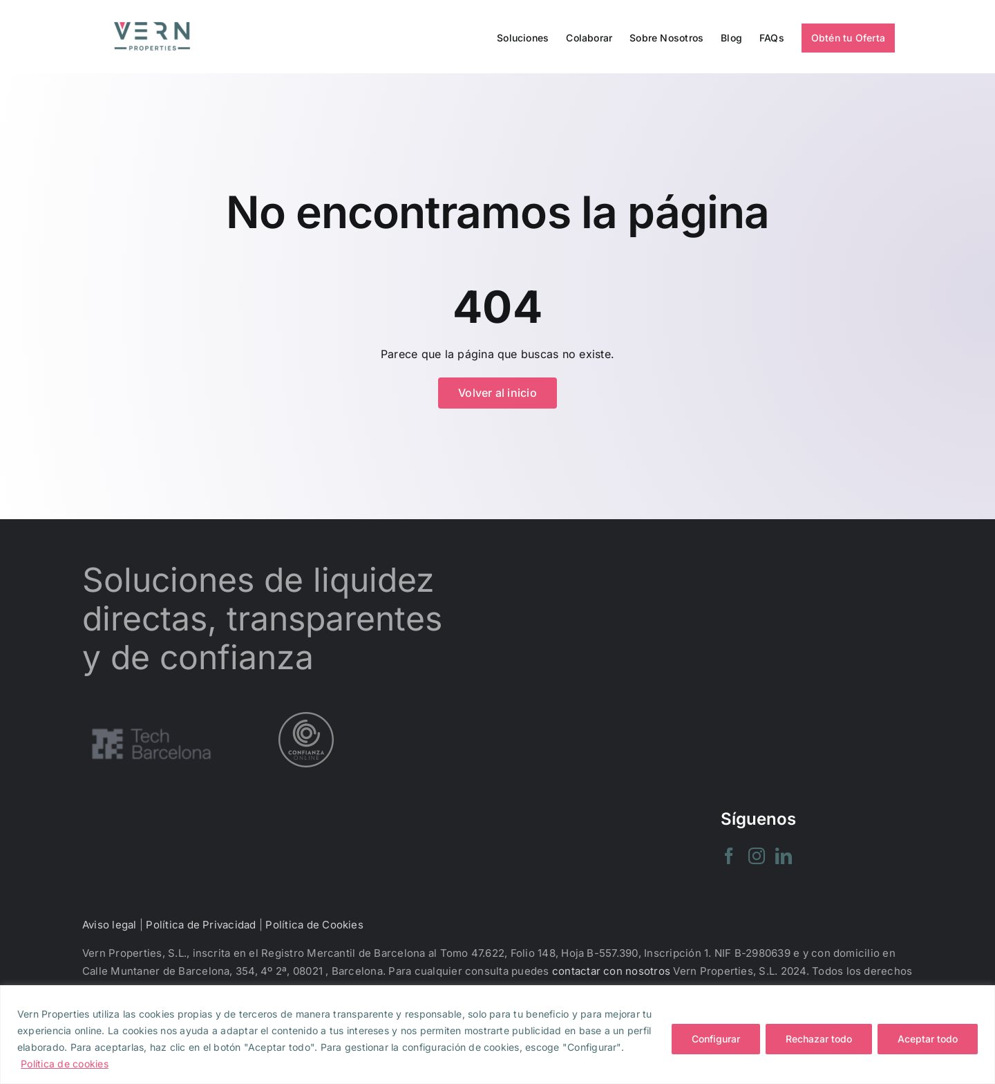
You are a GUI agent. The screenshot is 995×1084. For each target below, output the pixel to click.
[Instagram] (756, 856)
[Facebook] (729, 856)
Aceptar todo (928, 1039)
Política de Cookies (314, 924)
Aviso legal (109, 924)
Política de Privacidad (201, 924)
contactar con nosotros (611, 971)
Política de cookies (64, 1063)
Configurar (716, 1039)
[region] (497, 1034)
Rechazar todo (819, 1039)
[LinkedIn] (783, 856)
